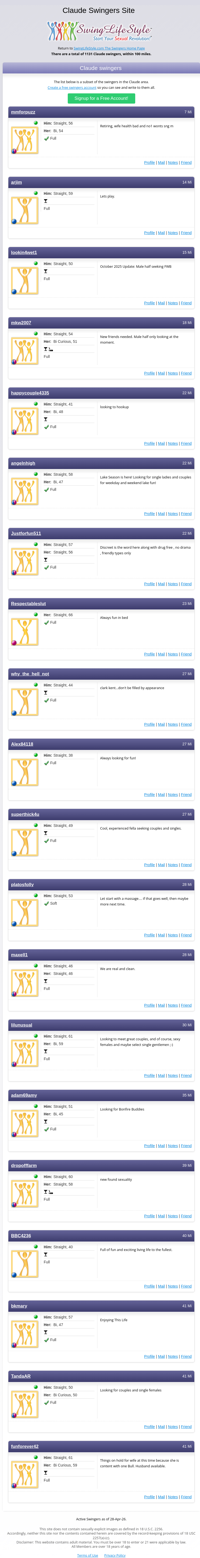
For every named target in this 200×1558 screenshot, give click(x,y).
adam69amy (24, 1095)
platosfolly (22, 884)
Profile (149, 162)
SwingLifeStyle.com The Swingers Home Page (109, 48)
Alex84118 (22, 744)
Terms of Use (87, 1555)
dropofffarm (24, 1165)
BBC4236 (21, 1235)
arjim (16, 182)
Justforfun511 (26, 533)
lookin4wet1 (24, 252)
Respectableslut (28, 603)
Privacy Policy (115, 1555)
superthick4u (25, 814)
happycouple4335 (30, 393)
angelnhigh (23, 463)
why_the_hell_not (30, 673)
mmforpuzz (23, 112)
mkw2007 (21, 322)
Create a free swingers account (72, 87)
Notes (173, 162)
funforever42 (25, 1446)
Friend (186, 162)
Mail (161, 162)
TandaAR (20, 1376)
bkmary (19, 1306)
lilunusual (21, 1025)
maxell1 (19, 954)
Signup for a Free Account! (101, 98)
